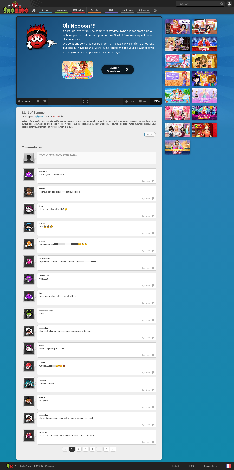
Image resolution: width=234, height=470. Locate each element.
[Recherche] (221, 3)
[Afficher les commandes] (25, 101)
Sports (94, 10)
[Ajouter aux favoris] (45, 101)
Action (45, 10)
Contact (175, 466)
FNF (111, 10)
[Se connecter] (229, 4)
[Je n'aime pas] (143, 101)
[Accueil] (34, 10)
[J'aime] (130, 101)
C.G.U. (191, 466)
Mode (149, 134)
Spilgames (40, 116)
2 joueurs (144, 10)
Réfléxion (78, 10)
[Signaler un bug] (38, 101)
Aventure (62, 10)
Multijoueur (127, 10)
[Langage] (228, 466)
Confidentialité (210, 466)
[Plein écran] (85, 101)
